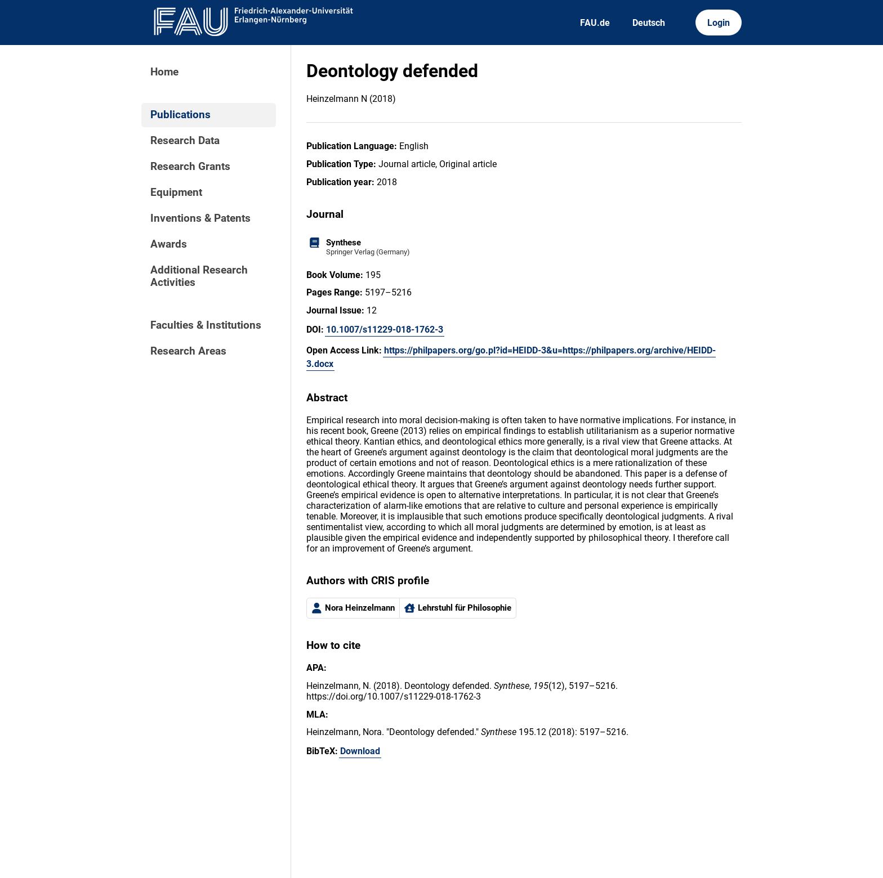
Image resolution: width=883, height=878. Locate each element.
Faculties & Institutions (205, 325)
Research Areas (188, 351)
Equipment (176, 192)
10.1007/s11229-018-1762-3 (384, 329)
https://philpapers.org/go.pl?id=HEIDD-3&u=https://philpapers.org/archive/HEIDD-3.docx (511, 357)
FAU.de (595, 22)
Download (360, 751)
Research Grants (190, 166)
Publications (180, 115)
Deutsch (648, 22)
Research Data (185, 141)
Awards (168, 244)
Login (718, 22)
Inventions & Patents (200, 218)
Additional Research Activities (199, 276)
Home (164, 72)
